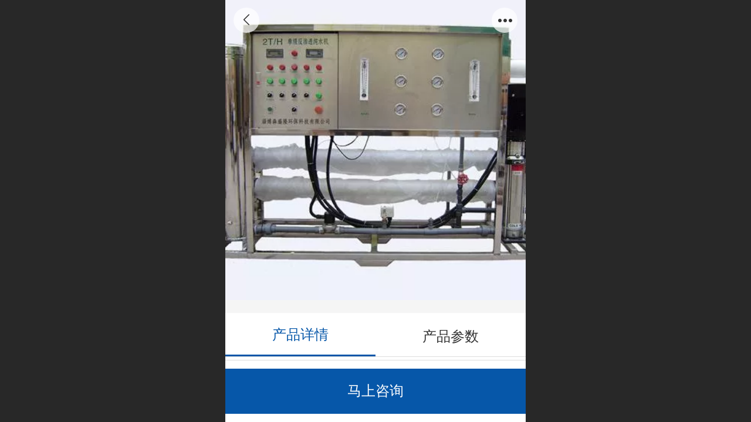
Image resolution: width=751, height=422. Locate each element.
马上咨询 (375, 391)
